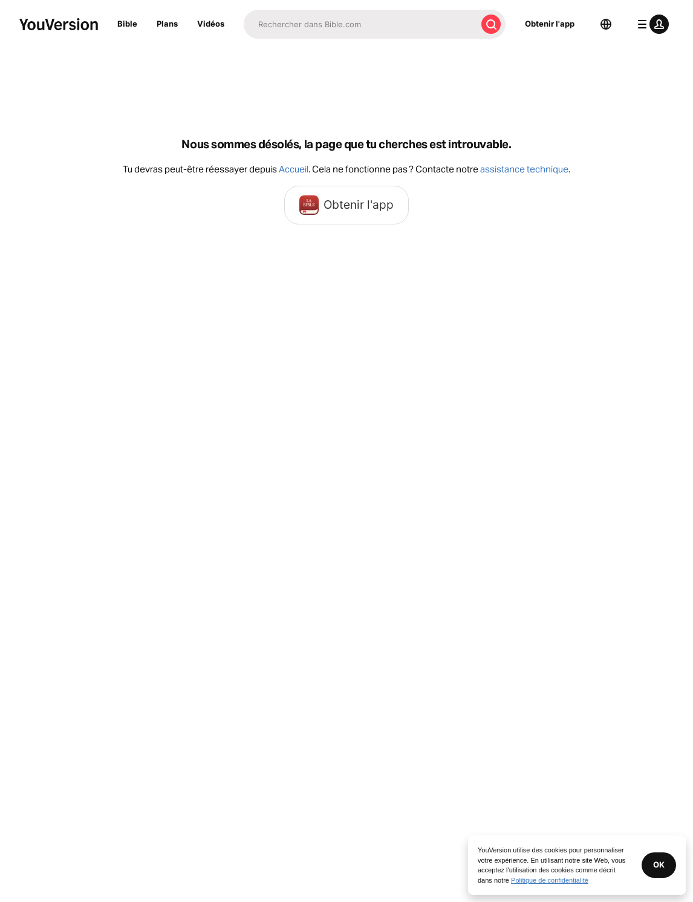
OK (659, 864)
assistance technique (524, 169)
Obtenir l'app (549, 23)
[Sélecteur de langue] (606, 24)
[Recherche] (360, 24)
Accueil (293, 169)
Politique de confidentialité (549, 880)
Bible (127, 23)
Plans (167, 23)
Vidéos (210, 23)
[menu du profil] (651, 24)
